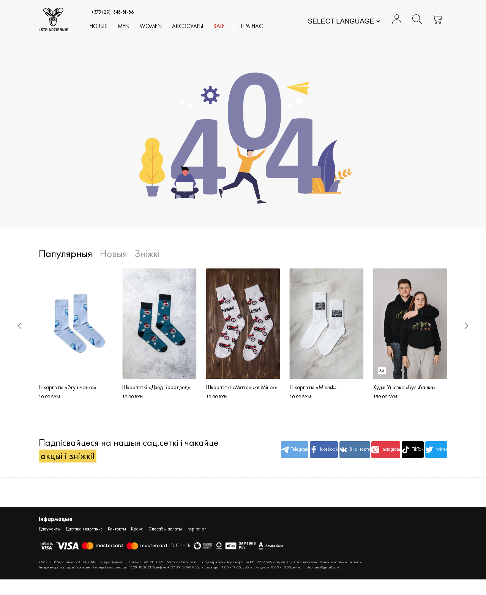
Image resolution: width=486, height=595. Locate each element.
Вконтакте (327, 458)
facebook (293, 458)
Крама (137, 544)
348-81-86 (113, 12)
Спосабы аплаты (165, 544)
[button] (19, 325)
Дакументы (50, 544)
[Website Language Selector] (343, 21)
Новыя (99, 26)
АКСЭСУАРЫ (188, 26)
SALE (220, 26)
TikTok (396, 458)
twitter (431, 458)
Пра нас (253, 26)
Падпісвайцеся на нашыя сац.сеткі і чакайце (111, 458)
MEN (124, 26)
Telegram (258, 458)
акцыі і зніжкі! (68, 471)
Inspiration (196, 544)
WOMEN (151, 26)
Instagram (361, 458)
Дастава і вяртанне (84, 544)
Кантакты (117, 544)
